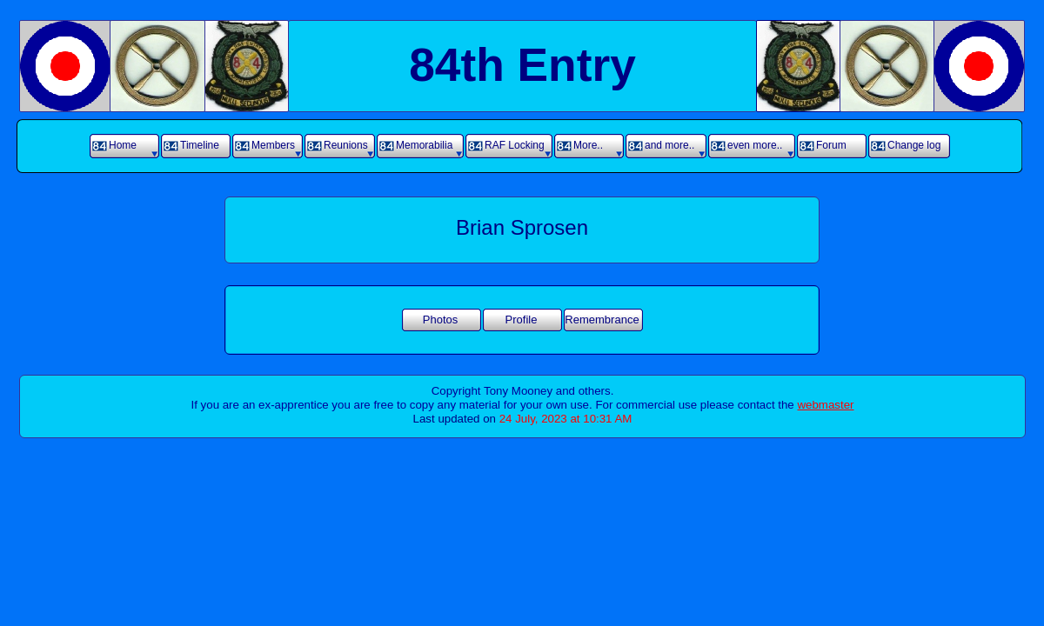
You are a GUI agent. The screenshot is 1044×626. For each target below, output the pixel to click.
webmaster (825, 404)
